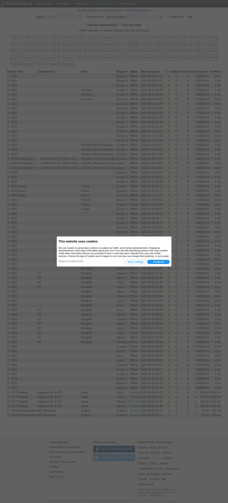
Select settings (136, 262)
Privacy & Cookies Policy (71, 261)
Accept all (158, 262)
